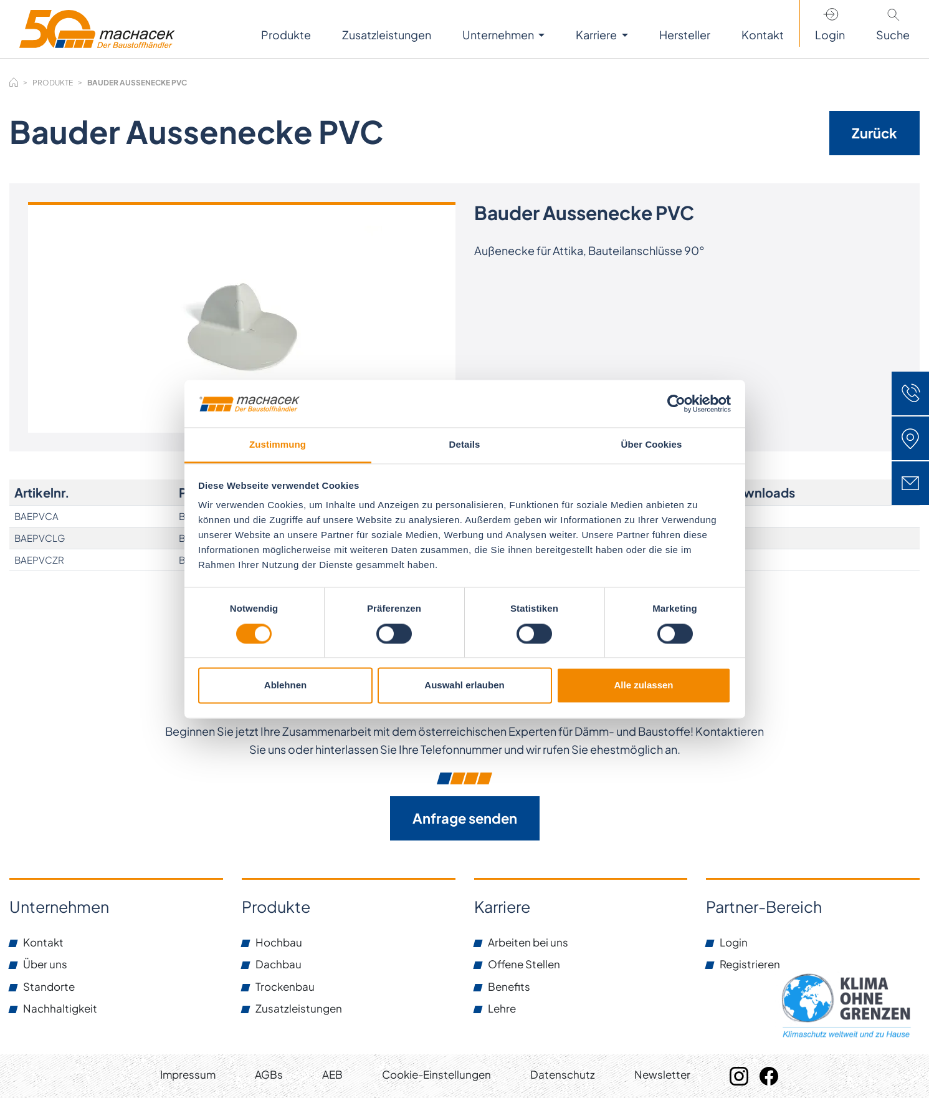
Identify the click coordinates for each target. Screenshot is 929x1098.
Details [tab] (464, 445)
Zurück (874, 133)
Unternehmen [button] (499, 34)
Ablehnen (285, 685)
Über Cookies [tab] (651, 445)
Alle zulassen (643, 685)
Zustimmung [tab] (277, 445)
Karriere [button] (597, 34)
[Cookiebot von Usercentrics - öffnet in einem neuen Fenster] (676, 403)
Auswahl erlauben (464, 685)
